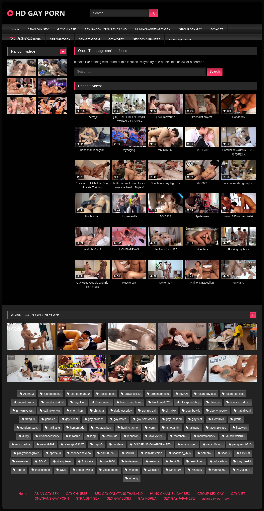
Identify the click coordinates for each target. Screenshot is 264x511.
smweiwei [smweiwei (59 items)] (22, 461)
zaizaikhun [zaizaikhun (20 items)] (243, 469)
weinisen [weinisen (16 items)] (153, 469)
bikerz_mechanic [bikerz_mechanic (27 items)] (131, 402)
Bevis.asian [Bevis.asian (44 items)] (103, 402)
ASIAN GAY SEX (38, 29)
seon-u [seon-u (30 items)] (225, 453)
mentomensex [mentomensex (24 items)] (206, 436)
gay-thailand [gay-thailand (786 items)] (174, 419)
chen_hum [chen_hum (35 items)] (76, 410)
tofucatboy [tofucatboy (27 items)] (220, 461)
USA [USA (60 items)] (63, 469)
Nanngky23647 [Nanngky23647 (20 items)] (74, 444)
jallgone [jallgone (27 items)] (195, 427)
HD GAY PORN (36, 13)
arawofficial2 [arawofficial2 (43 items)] (133, 393)
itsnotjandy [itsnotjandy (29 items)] (172, 427)
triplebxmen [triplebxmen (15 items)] (42, 469)
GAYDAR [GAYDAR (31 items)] (218, 419)
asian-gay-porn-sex (181, 39)
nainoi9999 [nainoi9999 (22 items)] (47, 444)
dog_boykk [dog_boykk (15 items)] (193, 410)
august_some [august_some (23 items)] (26, 402)
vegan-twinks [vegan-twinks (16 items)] (84, 469)
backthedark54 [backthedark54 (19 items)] (54, 402)
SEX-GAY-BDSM (89, 39)
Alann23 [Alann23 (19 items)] (28, 393)
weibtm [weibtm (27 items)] (133, 469)
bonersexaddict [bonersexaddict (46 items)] (239, 402)
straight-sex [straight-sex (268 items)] (64, 461)
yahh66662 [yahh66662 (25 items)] (219, 469)
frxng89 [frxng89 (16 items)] (30, 419)
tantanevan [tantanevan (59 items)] (132, 461)
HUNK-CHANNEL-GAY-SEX (152, 29)
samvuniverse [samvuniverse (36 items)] (153, 453)
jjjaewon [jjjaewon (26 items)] (241, 427)
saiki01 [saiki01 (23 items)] (129, 453)
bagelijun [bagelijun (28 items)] (79, 402)
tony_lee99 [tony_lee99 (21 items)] (244, 461)
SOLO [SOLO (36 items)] (42, 461)
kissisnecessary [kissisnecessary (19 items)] (49, 436)
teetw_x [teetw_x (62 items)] (154, 461)
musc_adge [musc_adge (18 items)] (22, 444)
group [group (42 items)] (237, 419)
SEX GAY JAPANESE (146, 39)
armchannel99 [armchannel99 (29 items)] (160, 393)
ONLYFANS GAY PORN (26, 39)
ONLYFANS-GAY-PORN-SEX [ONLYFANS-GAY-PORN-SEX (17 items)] (152, 444)
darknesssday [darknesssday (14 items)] (123, 410)
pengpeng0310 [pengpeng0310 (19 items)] (242, 444)
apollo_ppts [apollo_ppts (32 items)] (107, 393)
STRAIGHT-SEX (60, 39)
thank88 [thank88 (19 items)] (174, 461)
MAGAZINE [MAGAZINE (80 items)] (156, 436)
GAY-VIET (217, 29)
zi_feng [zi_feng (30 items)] (133, 478)
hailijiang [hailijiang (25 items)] (54, 427)
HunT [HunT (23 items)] (151, 427)
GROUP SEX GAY (190, 29)
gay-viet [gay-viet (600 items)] (197, 419)
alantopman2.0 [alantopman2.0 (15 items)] (80, 393)
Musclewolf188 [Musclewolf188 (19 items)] (234, 436)
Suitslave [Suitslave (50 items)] (87, 461)
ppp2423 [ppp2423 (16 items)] (55, 453)
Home (15, 29)
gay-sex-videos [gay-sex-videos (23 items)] (146, 419)
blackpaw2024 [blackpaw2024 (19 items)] (161, 402)
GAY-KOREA (116, 39)
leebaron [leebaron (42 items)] (132, 436)
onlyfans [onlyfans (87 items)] (118, 444)
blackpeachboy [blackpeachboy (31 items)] (190, 402)
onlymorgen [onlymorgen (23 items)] (188, 444)
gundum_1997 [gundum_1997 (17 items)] (29, 427)
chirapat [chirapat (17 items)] (99, 410)
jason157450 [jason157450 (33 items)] (218, 427)
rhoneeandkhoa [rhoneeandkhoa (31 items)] (81, 453)
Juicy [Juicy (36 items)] (25, 436)
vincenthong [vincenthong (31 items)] (111, 469)
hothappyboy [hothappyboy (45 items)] (103, 427)
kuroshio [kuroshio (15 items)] (74, 436)
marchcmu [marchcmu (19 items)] (180, 436)
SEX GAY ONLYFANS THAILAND (106, 29)
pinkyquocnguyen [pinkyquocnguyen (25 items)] (28, 453)
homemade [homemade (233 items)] (77, 427)
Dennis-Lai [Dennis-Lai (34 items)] (149, 410)
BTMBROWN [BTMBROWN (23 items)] (24, 410)
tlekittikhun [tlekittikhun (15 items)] (196, 461)
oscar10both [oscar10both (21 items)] (214, 444)
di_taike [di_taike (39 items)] (171, 410)
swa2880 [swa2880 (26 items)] (109, 461)
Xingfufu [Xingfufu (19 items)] (196, 469)
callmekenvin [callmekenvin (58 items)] (51, 410)
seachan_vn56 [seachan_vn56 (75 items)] (181, 453)
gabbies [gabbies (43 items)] (50, 419)
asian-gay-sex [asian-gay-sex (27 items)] (207, 393)
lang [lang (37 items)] (93, 436)
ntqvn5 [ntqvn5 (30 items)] (98, 444)
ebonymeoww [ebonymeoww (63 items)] (218, 410)
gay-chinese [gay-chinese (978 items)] (96, 419)
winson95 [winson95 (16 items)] (175, 469)
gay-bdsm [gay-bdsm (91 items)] (71, 419)
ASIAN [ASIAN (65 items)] (183, 393)
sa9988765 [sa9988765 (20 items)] (108, 453)
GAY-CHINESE (66, 29)
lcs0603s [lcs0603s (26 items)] (111, 436)
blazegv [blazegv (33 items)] (215, 402)
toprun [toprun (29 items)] (21, 469)
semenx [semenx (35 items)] (206, 453)
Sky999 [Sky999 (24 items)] (245, 453)
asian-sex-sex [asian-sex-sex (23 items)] (235, 393)
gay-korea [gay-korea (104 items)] (120, 419)
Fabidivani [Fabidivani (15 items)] (244, 410)
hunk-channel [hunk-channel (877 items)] (129, 427)
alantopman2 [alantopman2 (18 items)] (52, 393)
